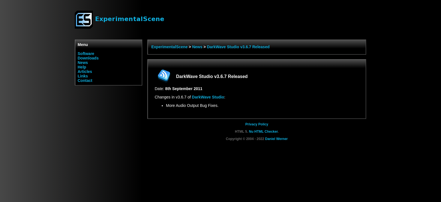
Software (86, 53)
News (83, 62)
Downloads (88, 58)
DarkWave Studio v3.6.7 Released (238, 47)
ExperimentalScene (169, 47)
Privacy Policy (256, 124)
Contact (85, 80)
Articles (85, 71)
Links (83, 76)
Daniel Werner (276, 139)
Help (82, 67)
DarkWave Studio (208, 97)
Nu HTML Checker (263, 132)
